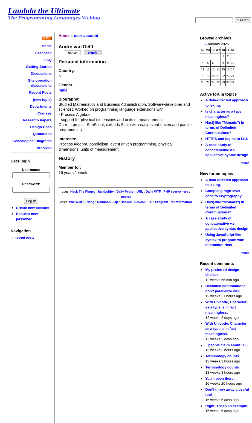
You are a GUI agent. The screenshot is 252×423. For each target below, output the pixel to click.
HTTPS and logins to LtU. (226, 139)
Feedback (43, 53)
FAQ (48, 60)
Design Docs (40, 127)
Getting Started (39, 67)
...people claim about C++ (226, 345)
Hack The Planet (82, 191)
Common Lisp (107, 202)
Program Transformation (173, 202)
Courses (44, 113)
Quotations (42, 134)
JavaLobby (105, 191)
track (92, 53)
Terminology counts (222, 356)
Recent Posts (40, 92)
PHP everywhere (176, 191)
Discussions (41, 74)
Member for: (70, 167)
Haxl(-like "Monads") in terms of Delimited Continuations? (224, 128)
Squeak (140, 202)
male (63, 90)
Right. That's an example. (226, 406)
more (245, 163)
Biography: (69, 99)
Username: (31, 170)
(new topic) (42, 100)
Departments (40, 106)
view (72, 53)
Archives (44, 148)
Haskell (126, 202)
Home (47, 46)
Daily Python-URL (129, 191)
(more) (126, 196)
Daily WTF (153, 191)
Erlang (89, 202)
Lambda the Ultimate (44, 10)
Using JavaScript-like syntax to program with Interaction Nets (224, 240)
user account (86, 35)
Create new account (32, 208)
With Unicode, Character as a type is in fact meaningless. (225, 307)
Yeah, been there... (220, 378)
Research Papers (37, 120)
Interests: (67, 139)
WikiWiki (75, 202)
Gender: (66, 85)
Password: (31, 184)
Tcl (150, 202)
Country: (67, 70)
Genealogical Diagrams (31, 141)
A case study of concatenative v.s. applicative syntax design (226, 150)
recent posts (24, 237)
